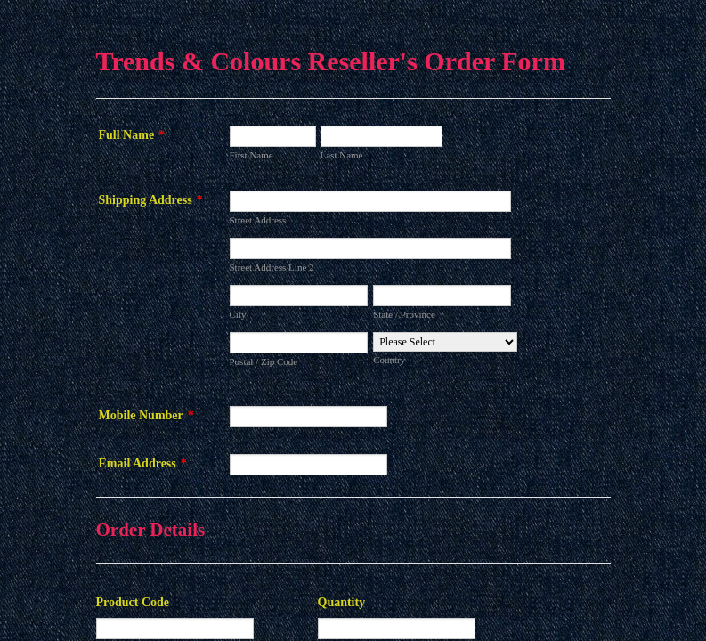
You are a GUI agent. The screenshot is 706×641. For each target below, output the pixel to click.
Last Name (342, 155)
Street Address (258, 220)
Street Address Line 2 (272, 267)
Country (389, 359)
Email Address (143, 463)
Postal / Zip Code (264, 361)
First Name (251, 155)
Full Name (132, 135)
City (238, 314)
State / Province (404, 314)
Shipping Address (151, 200)
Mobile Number (146, 415)
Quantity (342, 602)
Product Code (133, 602)
